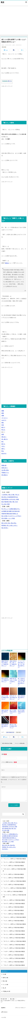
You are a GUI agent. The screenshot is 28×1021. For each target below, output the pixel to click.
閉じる (9, 81)
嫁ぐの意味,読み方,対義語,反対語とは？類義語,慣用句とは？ (21, 681)
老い (7, 494)
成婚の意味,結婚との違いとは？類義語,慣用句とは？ (13, 663)
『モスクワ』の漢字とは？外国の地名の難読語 (14, 903)
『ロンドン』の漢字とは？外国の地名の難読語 (14, 862)
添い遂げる (4, 439)
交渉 (12, 511)
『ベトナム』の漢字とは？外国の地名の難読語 (14, 958)
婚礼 (2, 422)
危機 (4, 511)
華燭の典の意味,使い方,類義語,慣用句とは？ (13, 681)
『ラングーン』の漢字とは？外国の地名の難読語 (14, 888)
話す (17, 501)
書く (14, 494)
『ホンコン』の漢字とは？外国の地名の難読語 (14, 934)
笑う (7, 527)
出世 (18, 511)
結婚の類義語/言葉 (10, 732)
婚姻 (2, 410)
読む (5, 504)
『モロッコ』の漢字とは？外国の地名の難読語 (14, 900)
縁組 (2, 413)
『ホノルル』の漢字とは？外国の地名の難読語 (14, 937)
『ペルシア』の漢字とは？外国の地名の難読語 (14, 948)
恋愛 (8, 504)
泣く (16, 525)
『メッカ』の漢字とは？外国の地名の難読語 (13, 907)
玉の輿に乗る (5, 470)
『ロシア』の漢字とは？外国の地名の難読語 (13, 865)
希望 (2, 525)
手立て (19, 516)
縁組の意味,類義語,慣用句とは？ (4, 712)
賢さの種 (4, 47)
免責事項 (3, 1007)
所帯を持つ (4, 467)
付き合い (13, 499)
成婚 (2, 415)
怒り (7, 523)
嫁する (3, 444)
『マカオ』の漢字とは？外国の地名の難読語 (13, 927)
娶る (2, 451)
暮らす (6, 497)
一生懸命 (10, 508)
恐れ (15, 523)
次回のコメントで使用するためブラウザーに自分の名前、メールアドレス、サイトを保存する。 (14, 780)
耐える (16, 513)
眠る (2, 501)
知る (17, 497)
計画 (7, 511)
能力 (8, 501)
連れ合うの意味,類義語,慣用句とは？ (13, 726)
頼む (7, 516)
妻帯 (2, 434)
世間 (5, 499)
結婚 (9, 497)
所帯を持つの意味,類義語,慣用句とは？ (13, 697)
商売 (5, 513)
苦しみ (9, 525)
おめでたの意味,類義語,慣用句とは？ (5, 697)
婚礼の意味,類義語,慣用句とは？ (21, 697)
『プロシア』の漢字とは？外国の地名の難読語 (14, 965)
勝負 (8, 513)
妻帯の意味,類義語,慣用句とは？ (4, 726)
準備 (2, 513)
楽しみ (13, 525)
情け (2, 527)
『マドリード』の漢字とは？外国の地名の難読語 (14, 924)
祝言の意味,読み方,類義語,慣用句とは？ (5, 680)
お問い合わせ (4, 1012)
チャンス (14, 516)
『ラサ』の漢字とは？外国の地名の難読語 (13, 891)
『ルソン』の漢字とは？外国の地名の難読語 (13, 877)
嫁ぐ (2, 441)
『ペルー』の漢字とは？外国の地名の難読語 (13, 954)
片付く (3, 446)
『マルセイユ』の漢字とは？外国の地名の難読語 (14, 917)
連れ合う (3, 436)
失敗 (15, 511)
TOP (4, 999)
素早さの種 (5, 977)
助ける (3, 516)
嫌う (5, 525)
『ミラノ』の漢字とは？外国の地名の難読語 (13, 910)
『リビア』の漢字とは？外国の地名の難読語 (13, 884)
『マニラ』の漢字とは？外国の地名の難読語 (13, 920)
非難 (5, 518)
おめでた (3, 420)
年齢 (5, 501)
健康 (12, 497)
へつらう (9, 518)
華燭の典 (3, 465)
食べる (9, 499)
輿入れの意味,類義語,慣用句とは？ (21, 712)
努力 (2, 518)
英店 (2, 2)
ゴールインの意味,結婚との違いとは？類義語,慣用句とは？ (21, 664)
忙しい (6, 508)
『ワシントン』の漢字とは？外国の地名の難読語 (14, 858)
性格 (2, 499)
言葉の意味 (18, 732)
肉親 (17, 499)
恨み (12, 523)
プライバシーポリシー (20, 1007)
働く (14, 501)
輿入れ (3, 429)
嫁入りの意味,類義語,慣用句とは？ (13, 712)
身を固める (4, 475)
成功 (11, 513)
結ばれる (3, 453)
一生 (2, 494)
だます (10, 516)
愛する (3, 523)
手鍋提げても (5, 472)
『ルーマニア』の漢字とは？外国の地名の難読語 (14, 881)
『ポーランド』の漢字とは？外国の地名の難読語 (14, 941)
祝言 (2, 425)
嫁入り (3, 427)
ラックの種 (5, 984)
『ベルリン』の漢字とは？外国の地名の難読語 (14, 944)
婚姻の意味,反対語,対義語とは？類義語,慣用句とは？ (4, 663)
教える (10, 494)
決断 (10, 511)
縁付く (3, 448)
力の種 (4, 974)
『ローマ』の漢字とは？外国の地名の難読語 (13, 874)
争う (2, 508)
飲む (11, 501)
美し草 (4, 988)
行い (19, 508)
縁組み (7, 263)
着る (2, 497)
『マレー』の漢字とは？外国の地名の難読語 (13, 913)
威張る (15, 508)
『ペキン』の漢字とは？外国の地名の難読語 (13, 961)
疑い (9, 523)
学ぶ (2, 504)
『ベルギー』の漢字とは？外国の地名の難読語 (14, 951)
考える (17, 494)
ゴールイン (4, 417)
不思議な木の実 (6, 991)
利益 (13, 518)
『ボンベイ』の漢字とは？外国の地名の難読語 (14, 931)
